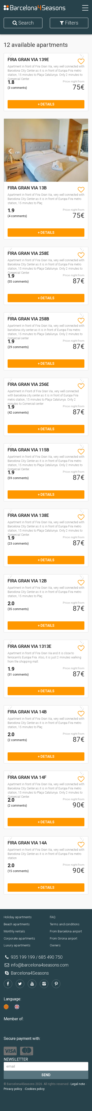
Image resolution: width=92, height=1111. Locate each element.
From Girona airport (63, 938)
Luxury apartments (17, 945)
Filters (69, 23)
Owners (55, 945)
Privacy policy (13, 1089)
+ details (46, 104)
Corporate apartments (19, 938)
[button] (10, 165)
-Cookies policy (34, 1089)
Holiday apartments (18, 917)
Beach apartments (17, 924)
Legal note (78, 1084)
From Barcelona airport (66, 931)
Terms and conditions (64, 924)
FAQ (52, 917)
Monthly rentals (14, 931)
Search (23, 23)
